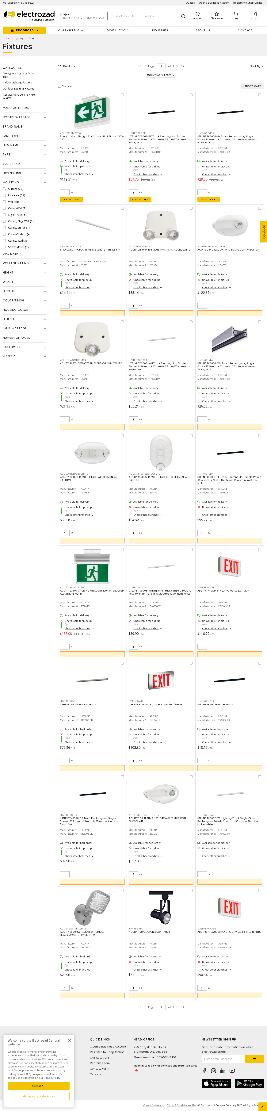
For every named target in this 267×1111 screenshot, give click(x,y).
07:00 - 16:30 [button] (71, 18)
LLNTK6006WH (138, 587)
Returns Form (100, 1063)
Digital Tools (118, 30)
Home (6, 38)
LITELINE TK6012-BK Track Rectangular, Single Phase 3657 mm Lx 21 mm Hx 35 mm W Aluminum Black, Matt (229, 480)
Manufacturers (16, 108)
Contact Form (99, 1068)
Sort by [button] (255, 66)
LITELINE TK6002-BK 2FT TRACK (215, 704)
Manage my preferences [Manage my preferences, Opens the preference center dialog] (39, 1096)
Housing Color (15, 310)
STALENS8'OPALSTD (72, 246)
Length (8, 291)
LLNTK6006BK (68, 815)
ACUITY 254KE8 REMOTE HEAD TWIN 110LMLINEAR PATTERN (88, 478)
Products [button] (25, 30)
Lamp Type (11, 136)
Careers (95, 1074)
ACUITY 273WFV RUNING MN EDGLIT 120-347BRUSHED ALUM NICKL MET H (92, 592)
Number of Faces (16, 338)
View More (10, 254)
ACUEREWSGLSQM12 (73, 928)
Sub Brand (11, 164)
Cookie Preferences (153, 1105)
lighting (19, 38)
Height (8, 272)
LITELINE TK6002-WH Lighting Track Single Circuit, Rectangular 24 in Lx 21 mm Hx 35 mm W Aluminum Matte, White (229, 821)
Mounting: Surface (159, 75)
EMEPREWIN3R (206, 587)
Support (12, 2)
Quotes (190, 2)
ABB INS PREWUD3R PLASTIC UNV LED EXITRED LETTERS (229, 931)
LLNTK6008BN (68, 701)
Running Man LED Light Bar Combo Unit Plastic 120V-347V (92, 138)
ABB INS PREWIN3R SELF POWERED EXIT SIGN (223, 590)
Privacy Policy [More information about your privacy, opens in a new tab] (52, 1077)
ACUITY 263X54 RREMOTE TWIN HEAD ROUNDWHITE (159, 249)
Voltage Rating (16, 263)
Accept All (38, 1086)
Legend (8, 319)
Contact (245, 30)
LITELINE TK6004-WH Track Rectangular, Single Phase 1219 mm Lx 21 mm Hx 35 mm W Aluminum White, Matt (227, 366)
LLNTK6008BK (137, 133)
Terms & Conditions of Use (181, 1105)
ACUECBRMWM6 (70, 133)
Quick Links (100, 1039)
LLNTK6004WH (206, 360)
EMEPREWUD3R (206, 928)
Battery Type (13, 347)
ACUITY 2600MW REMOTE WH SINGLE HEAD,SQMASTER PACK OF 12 (82, 933)
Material (10, 356)
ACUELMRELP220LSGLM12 (144, 473)
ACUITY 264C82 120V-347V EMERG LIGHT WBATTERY (228, 249)
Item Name (11, 145)
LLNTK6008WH (138, 360)
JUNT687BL (136, 928)
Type (6, 154)
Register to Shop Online (247, 2)
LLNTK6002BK (205, 701)
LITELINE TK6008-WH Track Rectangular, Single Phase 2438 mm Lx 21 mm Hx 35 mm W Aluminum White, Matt (159, 366)
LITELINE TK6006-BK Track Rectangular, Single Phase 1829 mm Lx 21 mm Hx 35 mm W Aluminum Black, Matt (90, 821)
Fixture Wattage (16, 117)
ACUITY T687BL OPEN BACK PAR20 (149, 931)
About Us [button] (203, 30)
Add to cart (71, 199)
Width (8, 282)
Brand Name (12, 126)
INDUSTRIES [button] (160, 30)
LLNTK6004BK (205, 133)
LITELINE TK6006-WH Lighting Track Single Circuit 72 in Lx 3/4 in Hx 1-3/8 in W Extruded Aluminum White (160, 592)
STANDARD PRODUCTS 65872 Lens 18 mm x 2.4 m (90, 249)
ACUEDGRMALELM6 (72, 587)
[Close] (69, 1040)
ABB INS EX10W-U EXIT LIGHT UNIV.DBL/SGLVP (155, 704)
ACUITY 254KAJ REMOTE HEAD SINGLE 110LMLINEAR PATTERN (158, 478)
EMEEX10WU (136, 701)
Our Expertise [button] (68, 30)
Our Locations (100, 1057)
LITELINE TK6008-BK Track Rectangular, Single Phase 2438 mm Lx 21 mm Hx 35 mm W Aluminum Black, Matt (159, 139)
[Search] (147, 16)
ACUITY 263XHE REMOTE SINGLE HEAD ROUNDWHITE (91, 363)
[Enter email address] (223, 1059)
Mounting (11, 182)
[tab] (24, 68)
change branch (95, 18)
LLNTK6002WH (206, 815)
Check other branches (77, 174)
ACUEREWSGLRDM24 (73, 360)
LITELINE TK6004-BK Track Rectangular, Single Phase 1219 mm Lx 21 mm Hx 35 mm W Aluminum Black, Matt (227, 139)
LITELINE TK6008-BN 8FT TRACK (78, 704)
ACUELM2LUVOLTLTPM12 (212, 246)
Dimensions (12, 173)
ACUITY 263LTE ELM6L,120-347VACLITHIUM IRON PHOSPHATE (157, 820)
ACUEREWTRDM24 (140, 246)
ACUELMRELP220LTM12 (74, 473)
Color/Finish (13, 300)
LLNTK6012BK (205, 473)
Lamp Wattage (15, 328)
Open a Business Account (214, 2)
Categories (12, 68)
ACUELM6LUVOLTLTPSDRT (145, 815)
